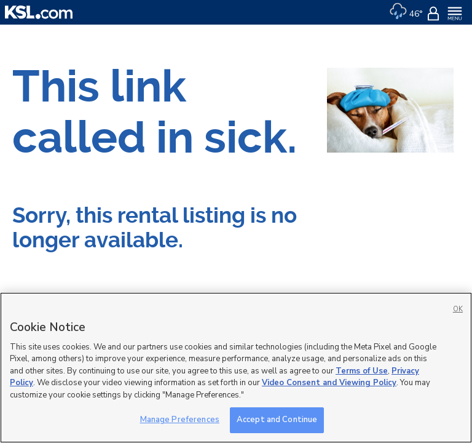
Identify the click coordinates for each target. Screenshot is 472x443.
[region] (236, 367)
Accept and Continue (277, 419)
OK (458, 309)
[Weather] (406, 12)
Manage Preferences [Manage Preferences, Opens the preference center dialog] (179, 419)
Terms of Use (362, 371)
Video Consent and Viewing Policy (329, 382)
